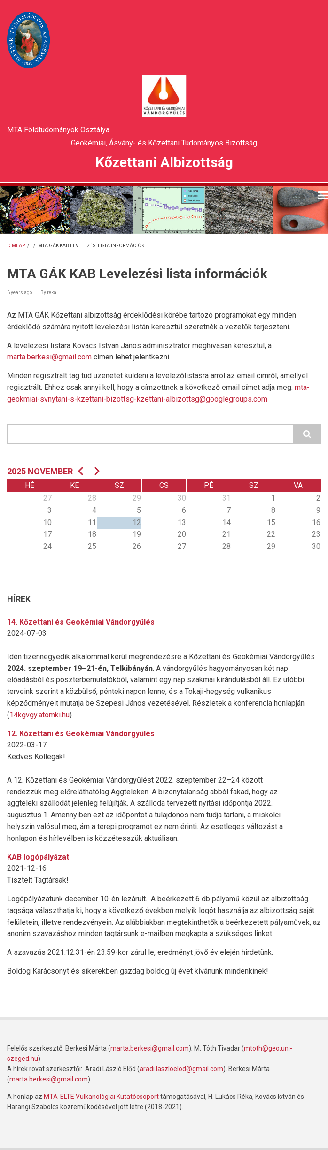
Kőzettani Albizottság (164, 162)
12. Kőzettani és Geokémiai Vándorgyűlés (81, 733)
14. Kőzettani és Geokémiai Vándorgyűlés (81, 621)
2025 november (40, 471)
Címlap (16, 245)
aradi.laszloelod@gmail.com (181, 1069)
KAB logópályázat (38, 857)
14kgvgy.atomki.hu (39, 714)
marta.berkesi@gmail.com (49, 356)
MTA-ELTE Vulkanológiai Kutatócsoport (101, 1096)
